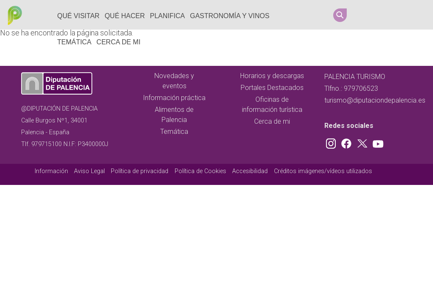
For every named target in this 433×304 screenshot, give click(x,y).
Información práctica (174, 98)
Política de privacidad (139, 171)
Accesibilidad (250, 171)
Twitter (399, 15)
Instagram (367, 15)
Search (340, 15)
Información (51, 171)
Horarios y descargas (272, 76)
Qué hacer (124, 15)
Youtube (415, 15)
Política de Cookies (200, 171)
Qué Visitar (78, 15)
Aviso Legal (89, 171)
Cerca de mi (118, 42)
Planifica (167, 15)
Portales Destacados (272, 88)
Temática (74, 42)
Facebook (383, 15)
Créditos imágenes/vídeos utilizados (323, 171)
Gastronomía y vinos (229, 15)
